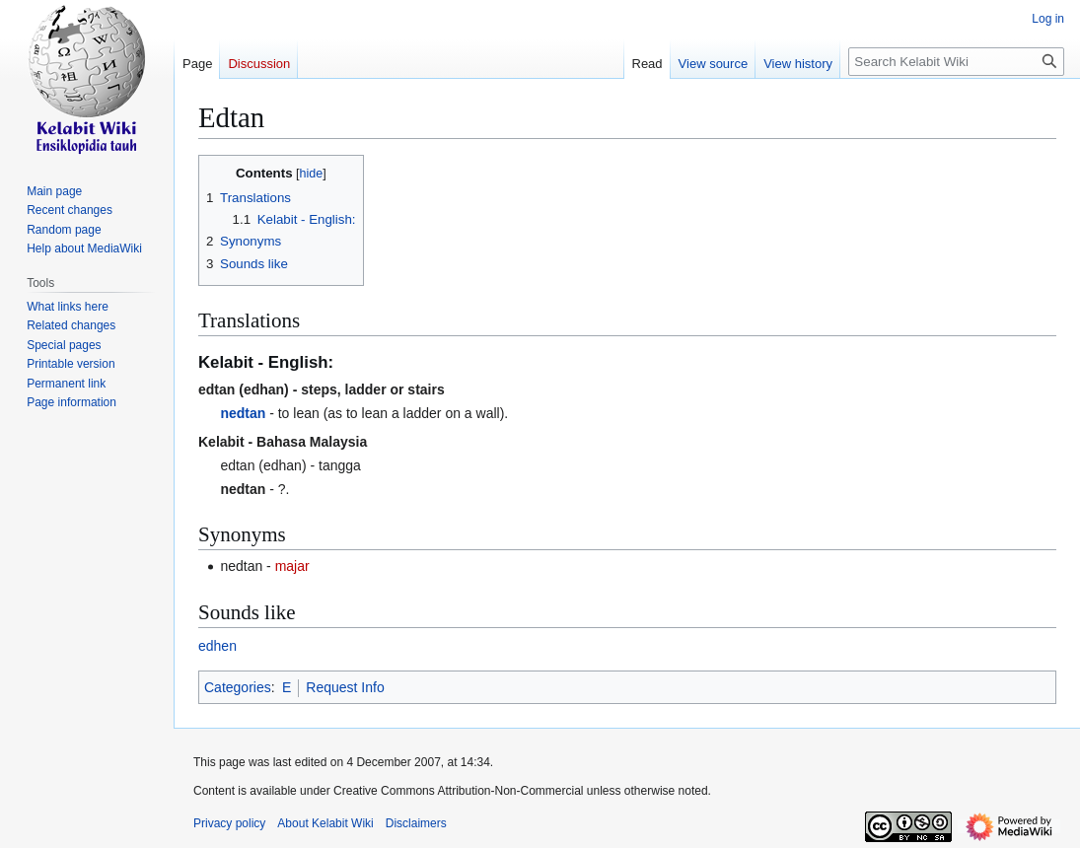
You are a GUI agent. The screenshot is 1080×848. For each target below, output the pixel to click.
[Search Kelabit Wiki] (956, 61)
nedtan (242, 413)
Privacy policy (229, 823)
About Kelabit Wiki (325, 823)
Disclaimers (416, 823)
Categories (237, 687)
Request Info (345, 687)
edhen (217, 646)
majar (292, 566)
